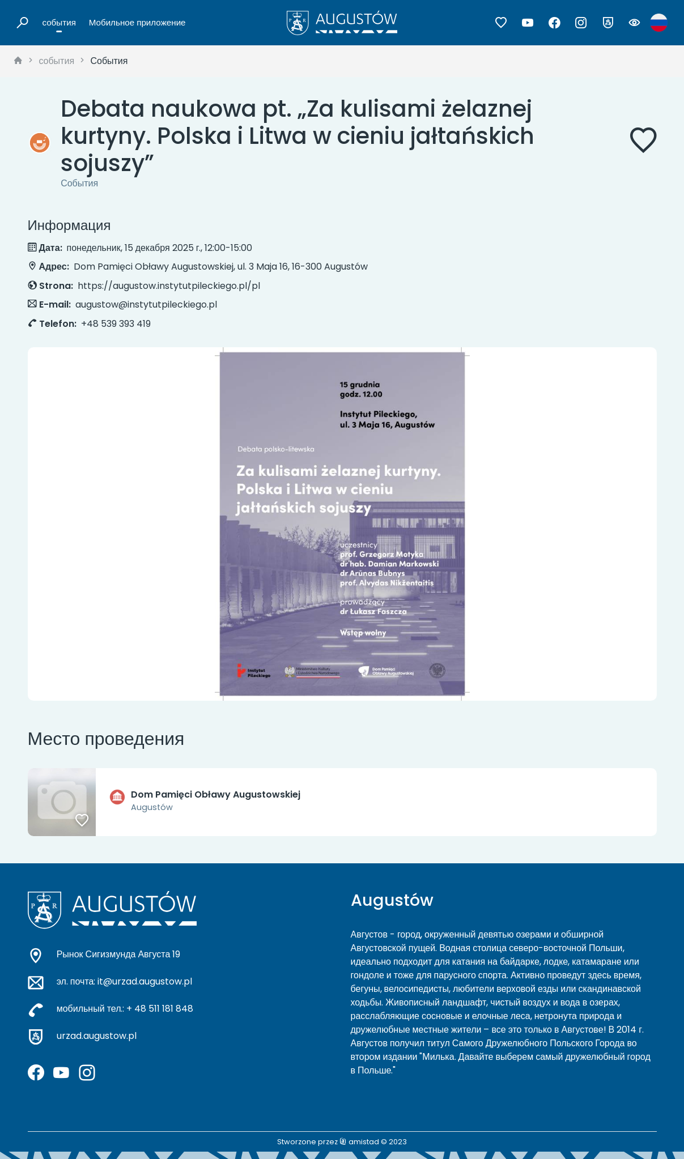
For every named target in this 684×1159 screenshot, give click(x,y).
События (109, 60)
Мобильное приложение (137, 22)
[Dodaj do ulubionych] (643, 142)
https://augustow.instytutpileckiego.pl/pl (169, 285)
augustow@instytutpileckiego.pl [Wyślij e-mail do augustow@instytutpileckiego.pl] (146, 304)
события (59, 22)
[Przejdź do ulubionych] (501, 23)
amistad (359, 1142)
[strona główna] (18, 61)
